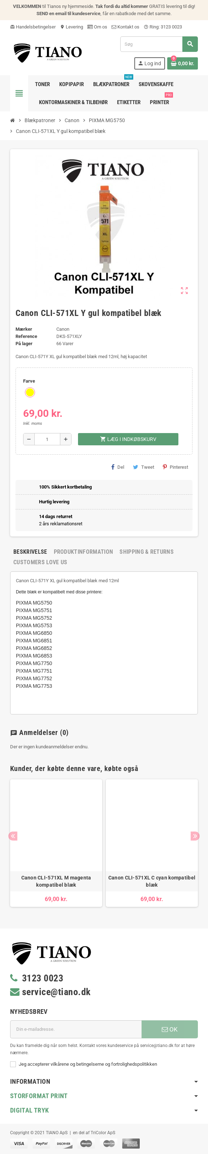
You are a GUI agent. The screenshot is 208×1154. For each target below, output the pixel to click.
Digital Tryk (29, 1110)
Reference (26, 336)
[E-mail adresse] (76, 1029)
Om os (97, 27)
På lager (24, 343)
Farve (29, 381)
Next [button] (195, 836)
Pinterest (175, 467)
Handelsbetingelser (33, 27)
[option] (56, 843)
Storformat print (39, 1096)
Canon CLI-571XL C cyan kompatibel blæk (151, 881)
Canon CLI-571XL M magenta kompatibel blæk (56, 881)
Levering (71, 27)
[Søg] (159, 44)
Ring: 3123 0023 (163, 27)
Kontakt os (125, 27)
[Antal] (47, 439)
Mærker (24, 329)
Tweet (143, 467)
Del (117, 467)
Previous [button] (12, 836)
